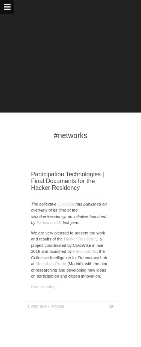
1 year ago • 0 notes (45, 306)
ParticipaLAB (85, 251)
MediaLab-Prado (50, 263)
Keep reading (43, 286)
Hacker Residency (80, 239)
